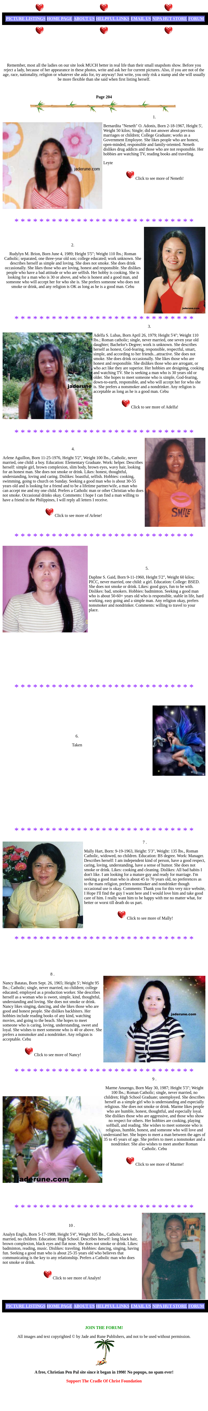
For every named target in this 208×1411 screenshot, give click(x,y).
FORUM (196, 18)
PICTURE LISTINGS (26, 18)
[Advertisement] (104, 47)
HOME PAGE (59, 18)
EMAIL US (141, 18)
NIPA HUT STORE (169, 18)
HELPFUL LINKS (112, 18)
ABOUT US (84, 18)
